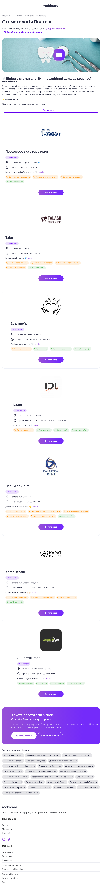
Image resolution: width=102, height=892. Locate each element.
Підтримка (7, 860)
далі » (41, 172)
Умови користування (11, 865)
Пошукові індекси (10, 874)
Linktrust (6, 833)
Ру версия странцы (55, 28)
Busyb (5, 825)
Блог (4, 882)
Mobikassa (7, 829)
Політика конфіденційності (14, 869)
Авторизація (7, 852)
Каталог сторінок (10, 878)
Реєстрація (7, 856)
